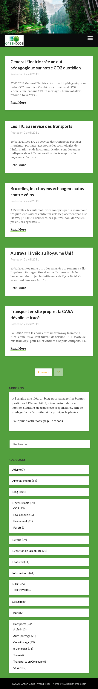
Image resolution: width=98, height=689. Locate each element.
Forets (17, 527)
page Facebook (53, 421)
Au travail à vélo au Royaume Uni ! (41, 253)
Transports (19, 624)
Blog (15, 491)
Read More (18, 103)
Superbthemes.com (74, 683)
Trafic (16, 612)
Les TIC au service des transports (41, 126)
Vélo (16, 668)
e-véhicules (20, 648)
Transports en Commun (27, 661)
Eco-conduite (21, 514)
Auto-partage (21, 636)
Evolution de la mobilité (27, 550)
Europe (16, 539)
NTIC (15, 584)
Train (16, 655)
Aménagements (21, 480)
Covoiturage (21, 642)
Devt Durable (20, 502)
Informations (20, 573)
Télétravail (20, 589)
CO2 (16, 508)
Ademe (16, 469)
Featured (18, 562)
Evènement (20, 521)
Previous (43, 372)
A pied (17, 629)
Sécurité (17, 601)
